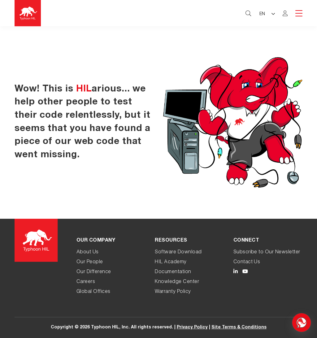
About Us (87, 252)
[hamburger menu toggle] (298, 13)
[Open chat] (301, 322)
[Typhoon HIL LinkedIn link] (235, 272)
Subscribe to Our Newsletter (266, 252)
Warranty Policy (173, 291)
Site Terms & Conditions (239, 327)
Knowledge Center (177, 282)
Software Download (178, 252)
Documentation (173, 272)
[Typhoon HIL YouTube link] (245, 272)
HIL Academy (170, 262)
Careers (85, 282)
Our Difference (93, 272)
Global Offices (93, 291)
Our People (89, 262)
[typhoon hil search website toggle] (248, 13)
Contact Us (246, 262)
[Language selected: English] (266, 13)
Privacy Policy (192, 327)
